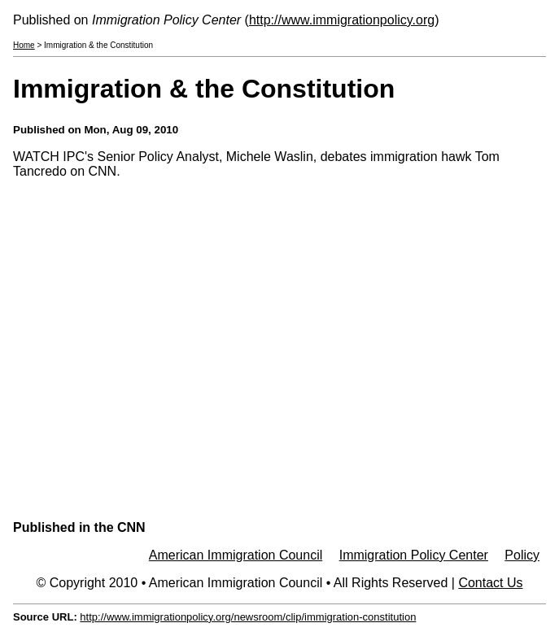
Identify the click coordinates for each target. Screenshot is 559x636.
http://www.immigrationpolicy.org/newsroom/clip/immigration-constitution (248, 617)
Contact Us (490, 583)
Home (24, 45)
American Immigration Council (235, 555)
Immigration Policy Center (413, 555)
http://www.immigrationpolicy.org (342, 20)
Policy (521, 555)
